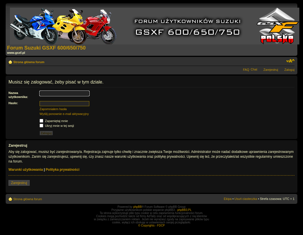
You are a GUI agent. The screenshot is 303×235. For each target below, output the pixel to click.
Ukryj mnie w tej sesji (57, 125)
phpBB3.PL (184, 210)
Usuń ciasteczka (245, 198)
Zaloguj (289, 69)
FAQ (246, 69)
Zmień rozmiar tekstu (290, 60)
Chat (254, 69)
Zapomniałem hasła (53, 109)
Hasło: (13, 103)
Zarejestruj (270, 69)
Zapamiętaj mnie (54, 121)
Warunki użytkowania (25, 170)
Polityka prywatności (62, 170)
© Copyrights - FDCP (151, 225)
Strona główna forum (28, 62)
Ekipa (228, 198)
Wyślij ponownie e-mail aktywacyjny (64, 114)
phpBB (137, 206)
